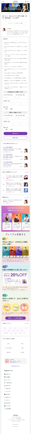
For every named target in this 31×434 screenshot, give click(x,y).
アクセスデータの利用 (21, 419)
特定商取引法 (19, 418)
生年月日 (5, 100)
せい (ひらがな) (7, 94)
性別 (4, 107)
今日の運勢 (6, 333)
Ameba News (7, 403)
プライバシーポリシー (12, 419)
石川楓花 (8, 13)
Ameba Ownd (7, 388)
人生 (4, 330)
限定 (10, 328)
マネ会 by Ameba (8, 382)
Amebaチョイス (8, 374)
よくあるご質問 (17, 417)
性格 (20, 333)
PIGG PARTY (7, 394)
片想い (15, 328)
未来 (26, 328)
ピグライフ (7, 400)
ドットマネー (7, 379)
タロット (20, 328)
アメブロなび (7, 405)
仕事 (11, 333)
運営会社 (19, 421)
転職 (15, 333)
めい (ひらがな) (19, 94)
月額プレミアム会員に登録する (15, 318)
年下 (24, 333)
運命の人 (5, 328)
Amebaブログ (8, 385)
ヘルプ (12, 417)
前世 (9, 330)
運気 (13, 330)
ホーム (3, 13)
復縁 (18, 330)
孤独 (22, 330)
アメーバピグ (7, 391)
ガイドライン (13, 418)
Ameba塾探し (8, 377)
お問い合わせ (14, 421)
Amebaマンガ (8, 397)
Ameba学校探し (8, 408)
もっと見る (27, 172)
